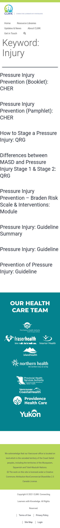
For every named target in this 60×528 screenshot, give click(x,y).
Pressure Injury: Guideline (29, 249)
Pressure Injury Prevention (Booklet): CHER (24, 82)
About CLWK (34, 28)
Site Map (29, 522)
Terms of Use (25, 515)
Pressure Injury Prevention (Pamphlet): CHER (26, 111)
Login (40, 522)
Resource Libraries (26, 23)
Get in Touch (10, 33)
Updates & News (12, 28)
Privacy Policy (42, 515)
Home (7, 23)
